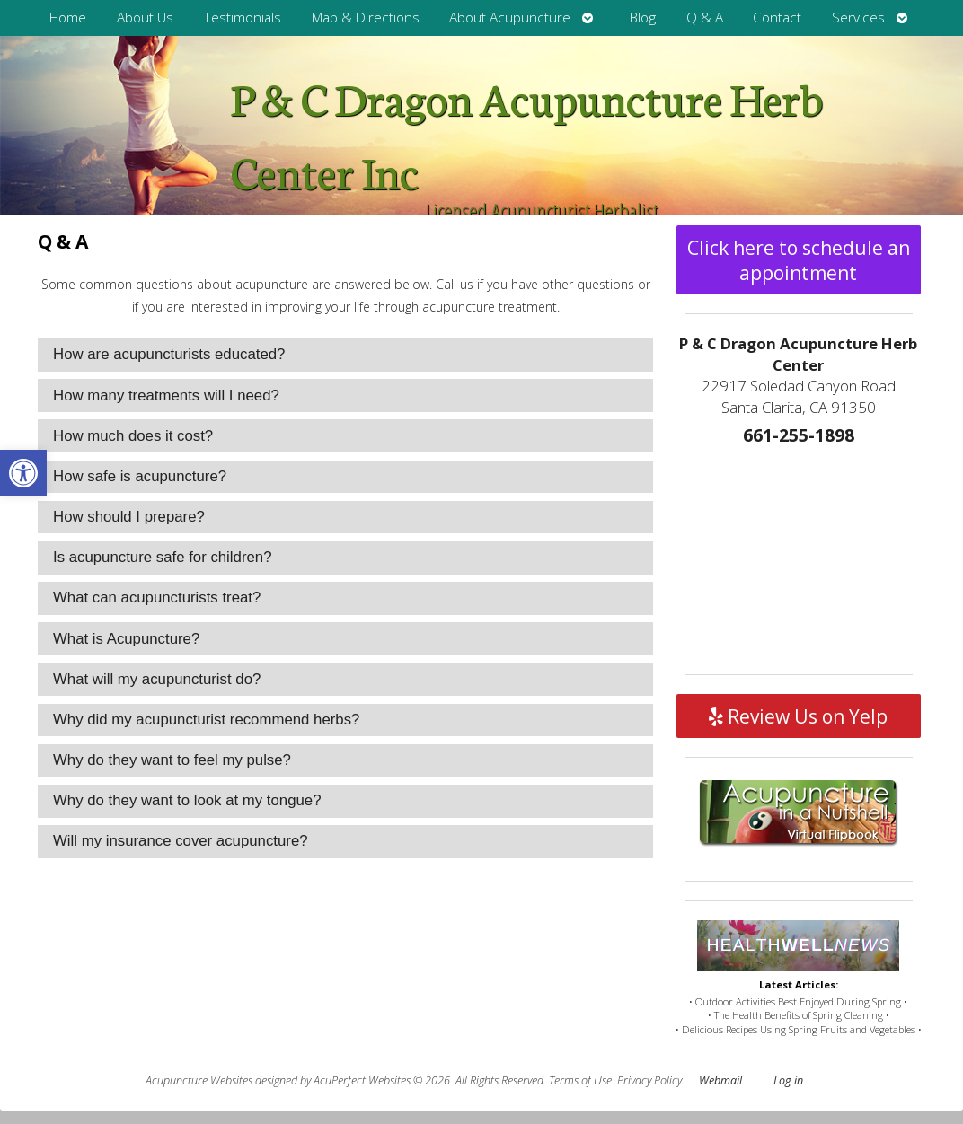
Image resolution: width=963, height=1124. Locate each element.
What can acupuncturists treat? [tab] (157, 597)
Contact (777, 17)
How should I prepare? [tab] (129, 516)
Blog (643, 17)
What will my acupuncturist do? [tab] (157, 679)
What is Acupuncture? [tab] (126, 638)
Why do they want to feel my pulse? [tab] (172, 759)
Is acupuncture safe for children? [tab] (162, 557)
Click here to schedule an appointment (798, 260)
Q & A (704, 17)
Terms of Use (580, 1080)
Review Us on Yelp (798, 716)
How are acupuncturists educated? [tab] (169, 354)
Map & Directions (366, 17)
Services (858, 17)
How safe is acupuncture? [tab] (139, 476)
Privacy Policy (649, 1080)
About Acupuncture (509, 17)
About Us (145, 17)
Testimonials (242, 17)
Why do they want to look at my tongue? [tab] (187, 800)
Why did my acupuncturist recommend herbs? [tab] (206, 719)
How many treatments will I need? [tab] (166, 395)
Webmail (720, 1080)
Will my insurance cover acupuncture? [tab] (180, 840)
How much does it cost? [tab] (133, 435)
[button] (23, 473)
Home (67, 17)
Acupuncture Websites (199, 1080)
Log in (788, 1080)
